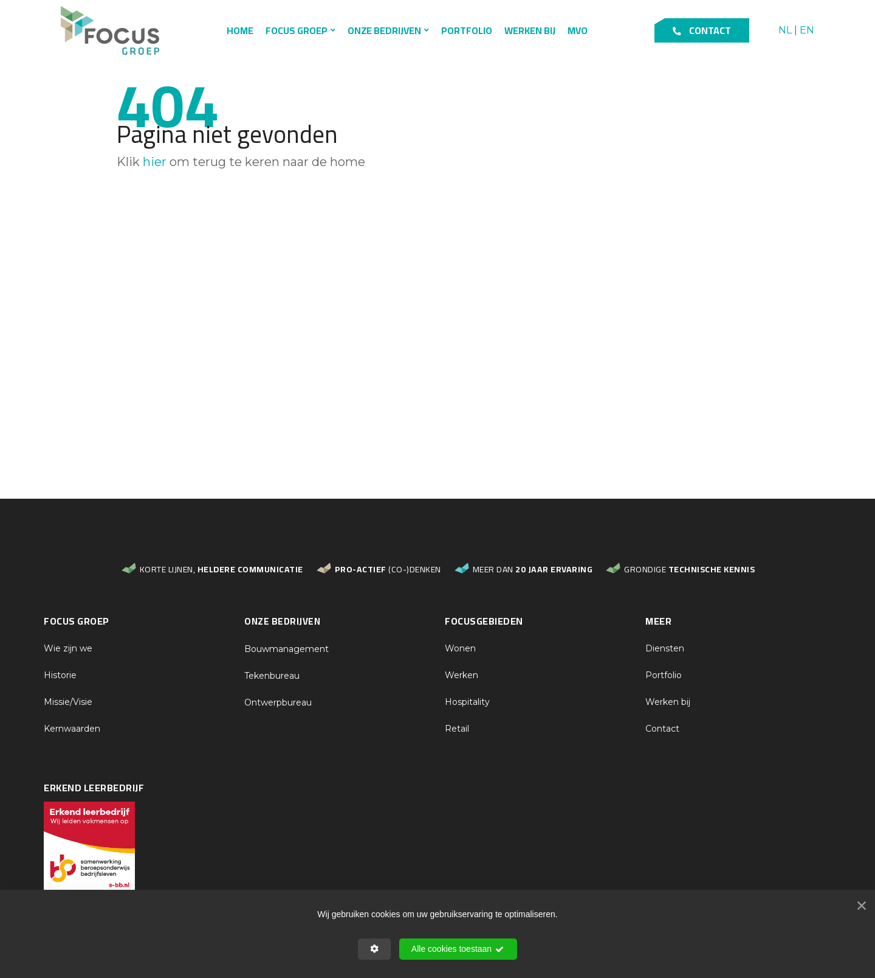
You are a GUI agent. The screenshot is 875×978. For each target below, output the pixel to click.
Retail (457, 728)
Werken (461, 675)
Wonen (460, 648)
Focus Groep (297, 30)
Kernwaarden (72, 728)
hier (154, 161)
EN (807, 30)
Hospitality (467, 701)
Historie (60, 675)
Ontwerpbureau (278, 702)
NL (785, 30)
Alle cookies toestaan (458, 949)
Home (240, 30)
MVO (578, 30)
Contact (702, 30)
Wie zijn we (68, 648)
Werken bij (529, 30)
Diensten (664, 648)
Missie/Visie (68, 701)
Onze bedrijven (384, 30)
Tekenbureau (272, 675)
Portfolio (466, 30)
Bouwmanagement (286, 648)
